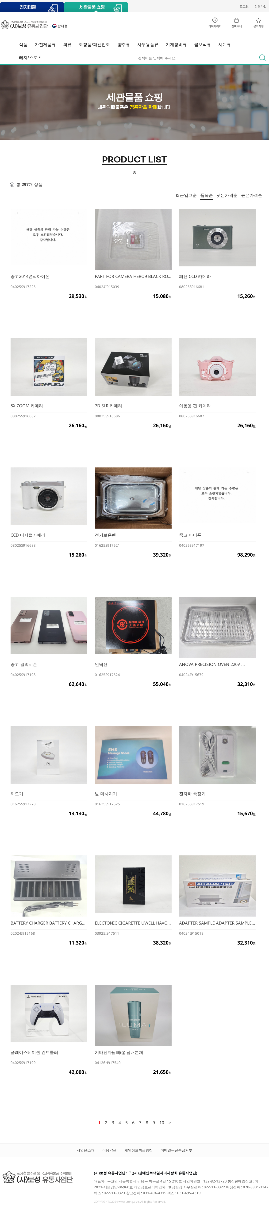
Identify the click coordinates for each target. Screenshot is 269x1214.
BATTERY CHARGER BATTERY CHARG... (48, 923)
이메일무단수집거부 (176, 1150)
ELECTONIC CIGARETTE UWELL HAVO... (133, 923)
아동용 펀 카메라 (195, 405)
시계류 (224, 44)
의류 (67, 44)
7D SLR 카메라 (108, 405)
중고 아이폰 (190, 535)
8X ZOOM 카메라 (27, 405)
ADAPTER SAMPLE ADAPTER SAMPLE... (217, 923)
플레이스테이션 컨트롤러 (34, 1052)
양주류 (123, 44)
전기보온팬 (105, 535)
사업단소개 (85, 1150)
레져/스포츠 (30, 57)
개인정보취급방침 (138, 1150)
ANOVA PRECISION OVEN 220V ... (212, 664)
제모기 (17, 793)
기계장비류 (176, 44)
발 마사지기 (106, 793)
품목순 (206, 195)
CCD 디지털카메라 (28, 535)
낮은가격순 (227, 195)
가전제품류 (45, 44)
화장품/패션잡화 (94, 44)
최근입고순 (186, 195)
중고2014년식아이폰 (30, 276)
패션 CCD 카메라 (195, 276)
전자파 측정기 (192, 793)
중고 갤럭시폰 (24, 664)
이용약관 (109, 1150)
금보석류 (202, 44)
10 (161, 1122)
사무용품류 (147, 44)
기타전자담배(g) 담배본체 (119, 1052)
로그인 (244, 6)
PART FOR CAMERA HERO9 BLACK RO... (133, 276)
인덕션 (101, 664)
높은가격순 (251, 195)
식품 (23, 44)
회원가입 (260, 6)
